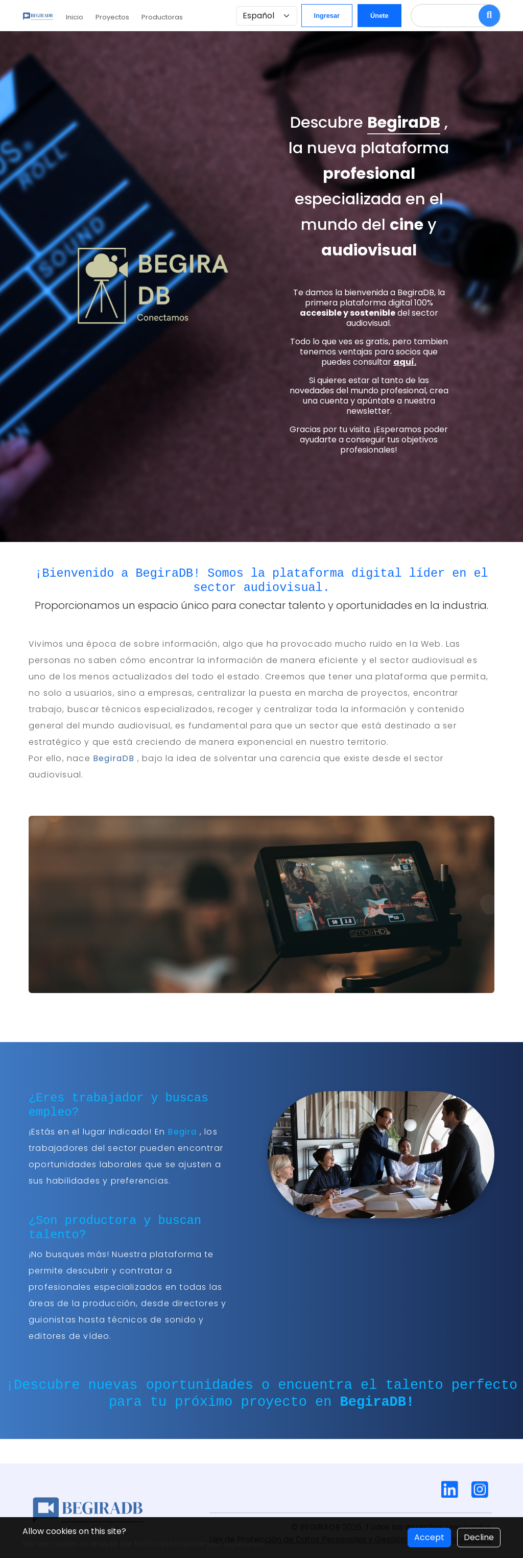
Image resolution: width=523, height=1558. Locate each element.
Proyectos (122, 17)
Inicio (84, 17)
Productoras (172, 17)
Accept (429, 1537)
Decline (479, 1537)
